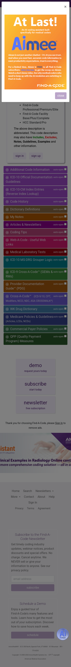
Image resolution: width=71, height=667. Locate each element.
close (60, 95)
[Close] (65, 7)
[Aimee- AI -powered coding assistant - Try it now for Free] (63, 634)
